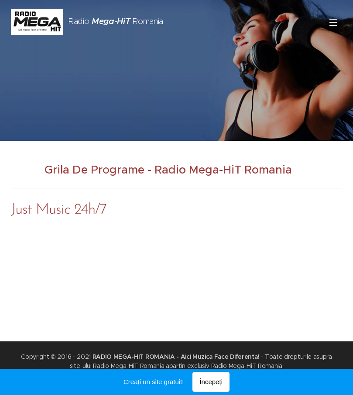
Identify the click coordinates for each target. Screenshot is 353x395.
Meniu (333, 22)
